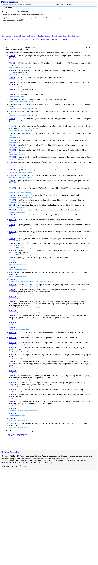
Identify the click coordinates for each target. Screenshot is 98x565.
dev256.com (24, 466)
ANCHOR (12, 70)
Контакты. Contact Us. (10, 452)
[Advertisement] (81, 19)
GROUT (12, 56)
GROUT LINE (22, 435)
